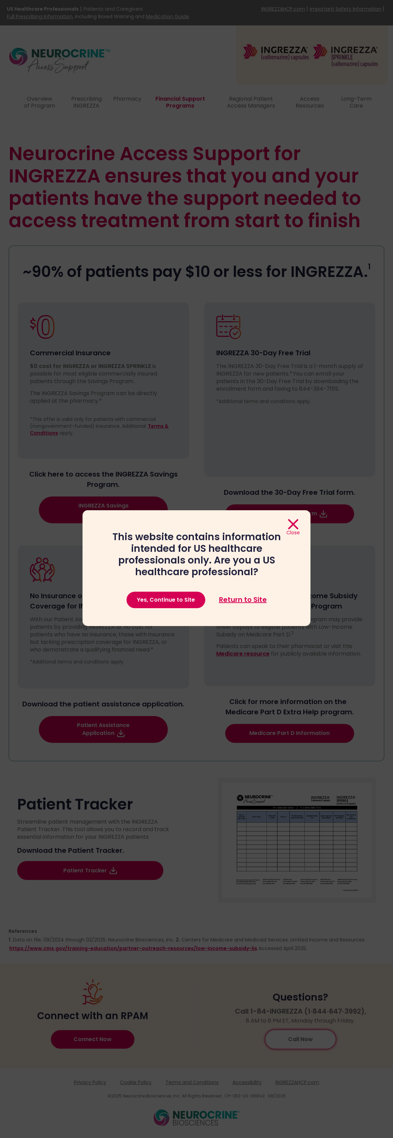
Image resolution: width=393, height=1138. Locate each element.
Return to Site (243, 600)
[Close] (293, 527)
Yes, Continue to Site (166, 600)
